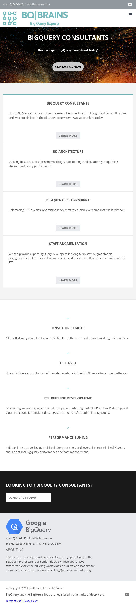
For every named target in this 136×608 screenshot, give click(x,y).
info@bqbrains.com (38, 4)
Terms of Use (13, 600)
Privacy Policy (30, 600)
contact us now (68, 67)
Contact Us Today (22, 498)
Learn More (68, 136)
